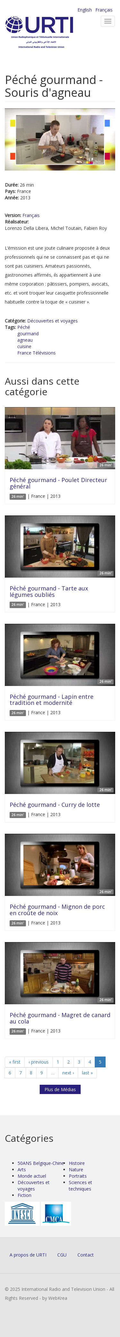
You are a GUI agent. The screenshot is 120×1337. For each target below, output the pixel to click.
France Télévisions (36, 353)
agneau (25, 340)
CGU (62, 1255)
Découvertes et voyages (52, 321)
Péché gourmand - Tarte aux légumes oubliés (49, 591)
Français (104, 10)
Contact (85, 1255)
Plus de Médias (60, 1089)
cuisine (24, 346)
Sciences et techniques (80, 1185)
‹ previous (38, 1062)
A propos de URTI (28, 1255)
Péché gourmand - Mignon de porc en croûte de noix (57, 910)
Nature (76, 1169)
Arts (22, 1169)
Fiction (24, 1195)
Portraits (78, 1176)
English (84, 10)
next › (68, 1073)
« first (14, 1062)
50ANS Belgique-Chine (41, 1163)
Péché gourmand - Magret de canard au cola (60, 1018)
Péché (23, 327)
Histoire (77, 1163)
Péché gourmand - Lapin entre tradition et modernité (51, 700)
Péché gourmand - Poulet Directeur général (58, 483)
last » (87, 1073)
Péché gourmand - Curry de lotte (55, 804)
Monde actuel (32, 1176)
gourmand (28, 333)
